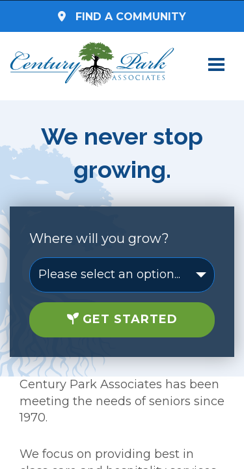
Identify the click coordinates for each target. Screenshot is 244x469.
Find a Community (122, 16)
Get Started (122, 319)
